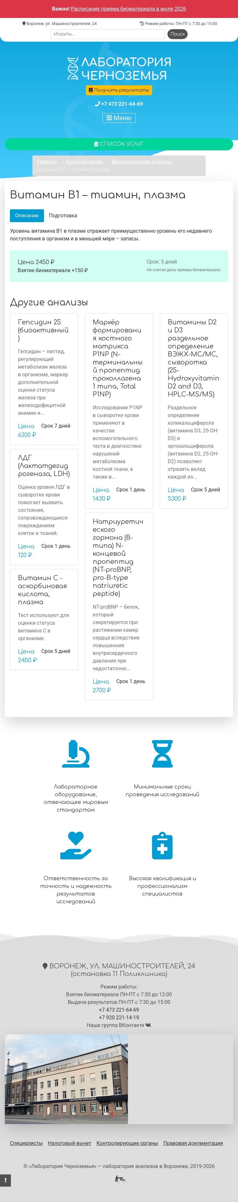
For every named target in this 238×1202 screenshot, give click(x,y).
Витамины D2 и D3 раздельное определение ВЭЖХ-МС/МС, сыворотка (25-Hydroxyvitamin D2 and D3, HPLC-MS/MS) (193, 358)
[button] (5, 1180)
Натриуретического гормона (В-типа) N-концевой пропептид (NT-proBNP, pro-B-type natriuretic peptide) (118, 557)
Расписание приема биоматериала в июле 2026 (128, 9)
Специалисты (26, 1143)
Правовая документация (193, 1143)
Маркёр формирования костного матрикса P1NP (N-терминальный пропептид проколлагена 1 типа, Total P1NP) (118, 358)
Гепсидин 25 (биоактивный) (43, 330)
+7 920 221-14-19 (119, 1017)
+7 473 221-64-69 (122, 104)
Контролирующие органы (127, 1143)
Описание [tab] (27, 216)
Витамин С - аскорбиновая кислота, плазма (42, 590)
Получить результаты (119, 90)
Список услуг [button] (119, 144)
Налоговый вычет (69, 1143)
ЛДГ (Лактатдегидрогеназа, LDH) (44, 466)
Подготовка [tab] (63, 216)
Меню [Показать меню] (119, 118)
